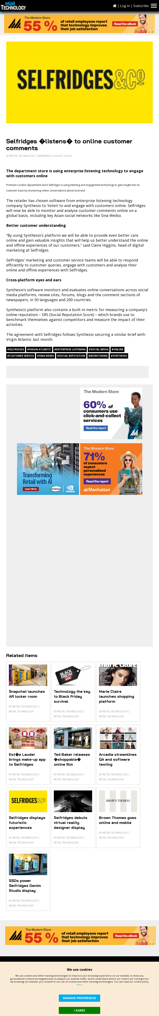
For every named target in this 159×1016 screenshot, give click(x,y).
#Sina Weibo (45, 356)
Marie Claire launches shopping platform (116, 696)
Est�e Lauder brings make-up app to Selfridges (27, 759)
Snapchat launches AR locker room (27, 694)
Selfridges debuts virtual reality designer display (70, 822)
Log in (125, 6)
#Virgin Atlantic (39, 349)
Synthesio (32, 205)
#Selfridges (15, 349)
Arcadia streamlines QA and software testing (118, 759)
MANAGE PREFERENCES (79, 998)
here (79, 984)
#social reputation (71, 356)
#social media (98, 349)
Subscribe (141, 6)
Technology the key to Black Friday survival (72, 696)
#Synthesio (119, 356)
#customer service (20, 356)
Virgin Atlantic (19, 339)
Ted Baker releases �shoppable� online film (72, 759)
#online (117, 349)
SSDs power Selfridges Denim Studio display (25, 885)
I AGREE (79, 1010)
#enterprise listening (70, 349)
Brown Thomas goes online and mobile (117, 820)
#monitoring (98, 356)
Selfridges (54, 185)
